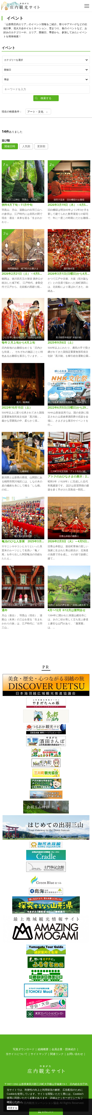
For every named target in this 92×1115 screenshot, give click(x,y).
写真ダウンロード (23, 1049)
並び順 (6, 140)
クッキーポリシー (68, 1097)
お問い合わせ (75, 1054)
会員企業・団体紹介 (64, 1049)
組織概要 (43, 1049)
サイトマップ (39, 1054)
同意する (12, 1107)
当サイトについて (16, 1054)
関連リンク (57, 1054)
